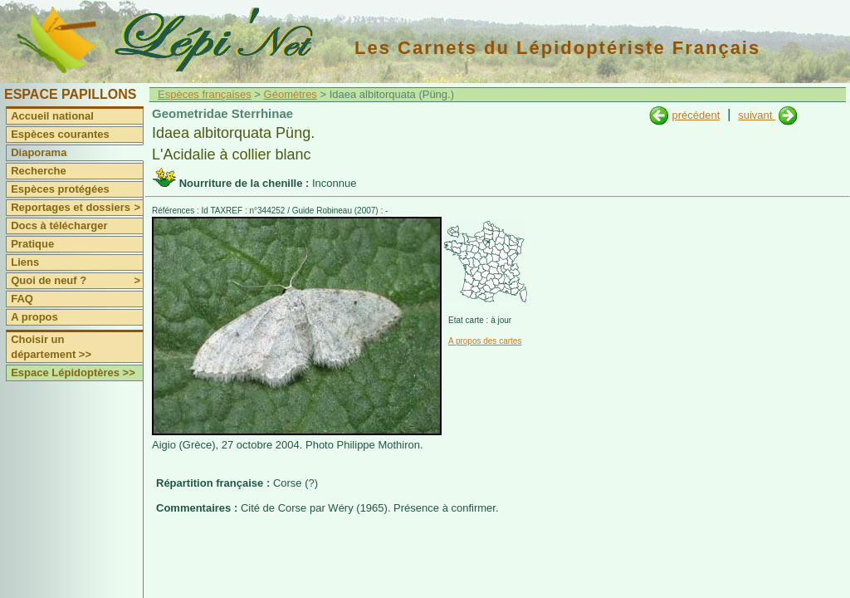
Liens (25, 262)
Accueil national (52, 116)
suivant (756, 115)
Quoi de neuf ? (77, 280)
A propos (34, 317)
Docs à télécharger (59, 225)
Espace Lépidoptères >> (73, 372)
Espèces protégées (60, 189)
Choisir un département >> (51, 346)
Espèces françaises (205, 94)
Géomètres (290, 94)
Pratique (32, 244)
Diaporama (38, 152)
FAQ (22, 298)
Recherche (38, 170)
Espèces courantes (60, 134)
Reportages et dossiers (77, 207)
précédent (696, 115)
